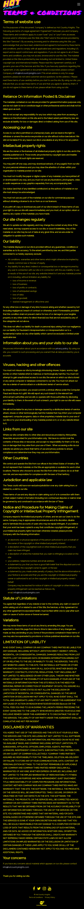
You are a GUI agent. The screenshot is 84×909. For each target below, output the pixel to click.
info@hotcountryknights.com (28, 73)
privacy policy (62, 348)
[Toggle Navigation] (78, 4)
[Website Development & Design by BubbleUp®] (42, 903)
